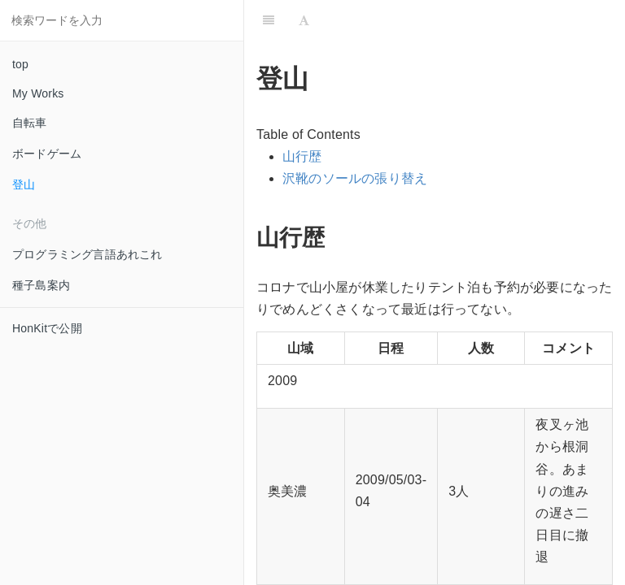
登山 (23, 184)
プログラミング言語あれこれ (87, 254)
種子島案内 (41, 285)
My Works (38, 93)
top (20, 64)
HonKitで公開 (47, 328)
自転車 (29, 122)
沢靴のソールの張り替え (354, 178)
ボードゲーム (46, 153)
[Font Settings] (303, 20)
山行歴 (302, 156)
